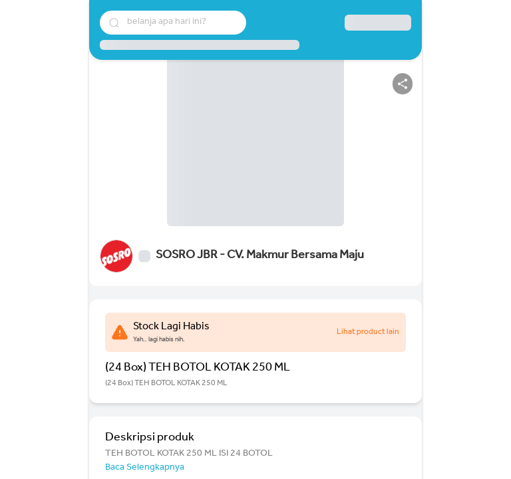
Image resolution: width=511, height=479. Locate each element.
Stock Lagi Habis (171, 327)
